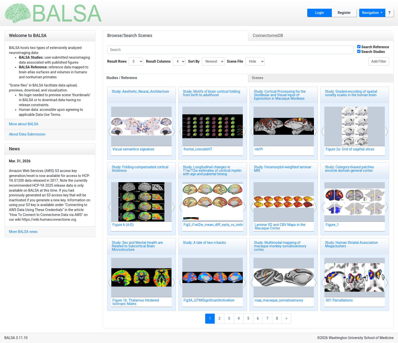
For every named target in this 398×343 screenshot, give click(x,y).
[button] (110, 131)
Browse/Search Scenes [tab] (129, 35)
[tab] (175, 78)
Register (344, 13)
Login (319, 13)
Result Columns (158, 61)
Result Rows (117, 61)
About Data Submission (27, 134)
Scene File (235, 61)
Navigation (371, 13)
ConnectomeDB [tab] (268, 35)
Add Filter (378, 61)
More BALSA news (23, 232)
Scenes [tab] (257, 78)
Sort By (193, 61)
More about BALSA (23, 124)
